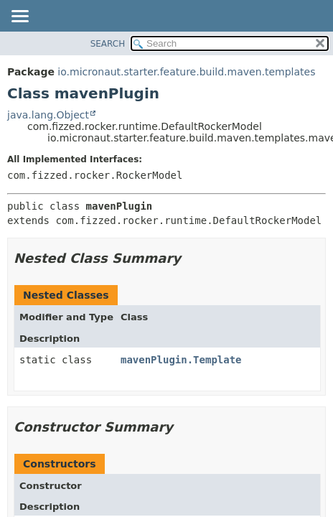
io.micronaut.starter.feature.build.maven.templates (186, 72)
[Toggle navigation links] (19, 17)
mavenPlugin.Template (181, 359)
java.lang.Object (48, 115)
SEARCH (108, 44)
